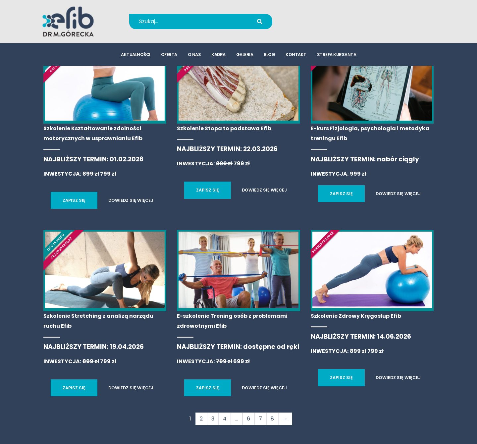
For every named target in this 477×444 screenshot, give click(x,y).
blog (269, 55)
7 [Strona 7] (260, 418)
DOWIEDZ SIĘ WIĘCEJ (130, 200)
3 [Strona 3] (212, 418)
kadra (218, 55)
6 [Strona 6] (248, 418)
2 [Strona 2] (201, 418)
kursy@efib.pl (318, 25)
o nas (194, 55)
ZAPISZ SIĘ (74, 200)
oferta (169, 55)
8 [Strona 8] (272, 418)
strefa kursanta (336, 55)
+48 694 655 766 (322, 17)
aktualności (135, 55)
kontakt (296, 55)
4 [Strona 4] (225, 418)
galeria (244, 55)
